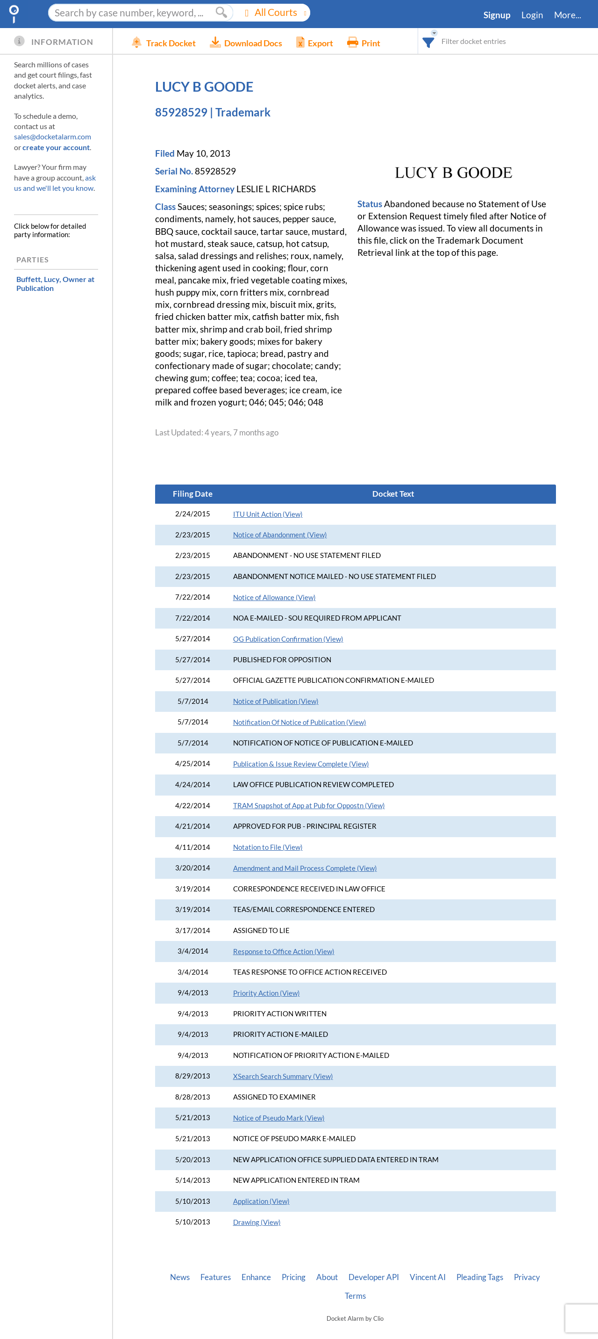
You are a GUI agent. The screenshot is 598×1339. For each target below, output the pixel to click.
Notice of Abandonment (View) (280, 535)
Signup (497, 15)
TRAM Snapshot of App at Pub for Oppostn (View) (309, 806)
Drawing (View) (257, 1222)
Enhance (256, 1277)
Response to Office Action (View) (284, 951)
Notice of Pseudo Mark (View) (279, 1118)
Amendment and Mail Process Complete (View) (305, 868)
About (327, 1277)
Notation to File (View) (268, 847)
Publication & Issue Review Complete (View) (301, 764)
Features (215, 1277)
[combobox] (429, 41)
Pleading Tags (479, 1277)
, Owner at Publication (55, 283)
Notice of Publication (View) (276, 701)
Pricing (294, 1277)
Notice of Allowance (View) (274, 597)
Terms (355, 1296)
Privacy (527, 1277)
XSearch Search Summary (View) (283, 1076)
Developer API (374, 1277)
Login (532, 15)
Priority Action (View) (266, 993)
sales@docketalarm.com (52, 136)
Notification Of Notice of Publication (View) (299, 722)
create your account (56, 147)
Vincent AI (428, 1277)
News (180, 1277)
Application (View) (261, 1201)
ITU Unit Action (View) (268, 514)
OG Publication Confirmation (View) (288, 639)
